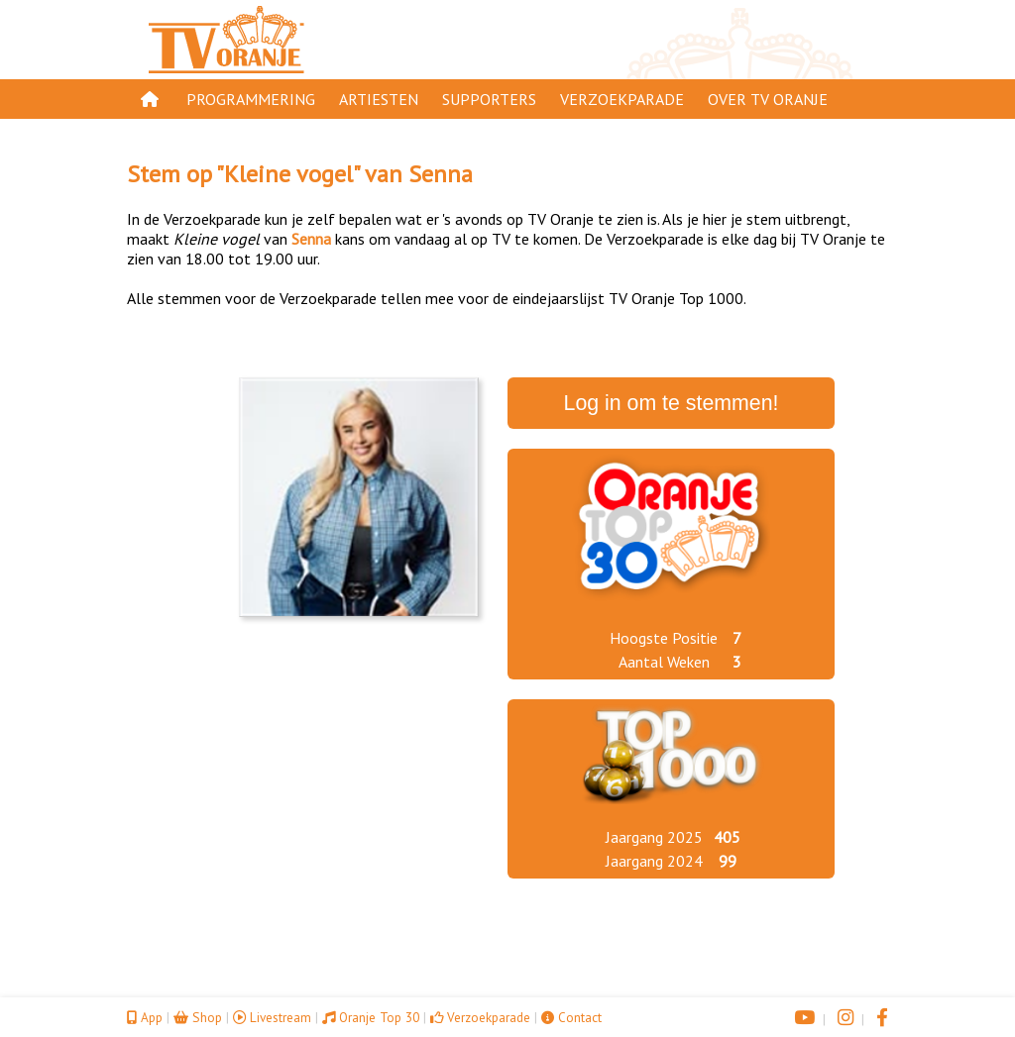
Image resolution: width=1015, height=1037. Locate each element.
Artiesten (378, 99)
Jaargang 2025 (654, 837)
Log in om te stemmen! (671, 403)
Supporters (489, 99)
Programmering (250, 99)
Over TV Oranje (768, 99)
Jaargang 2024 (654, 861)
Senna (440, 173)
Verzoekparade (622, 99)
